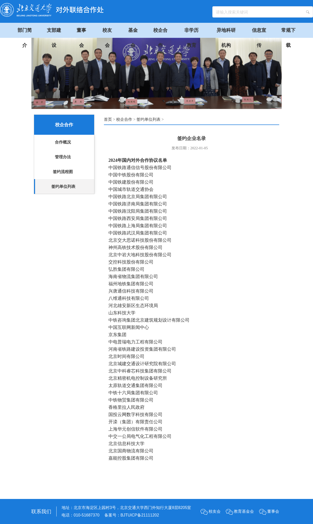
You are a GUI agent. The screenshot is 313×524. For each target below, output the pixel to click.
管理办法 (63, 157)
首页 (108, 119)
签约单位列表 (63, 186)
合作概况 (63, 142)
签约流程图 (63, 172)
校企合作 (124, 119)
